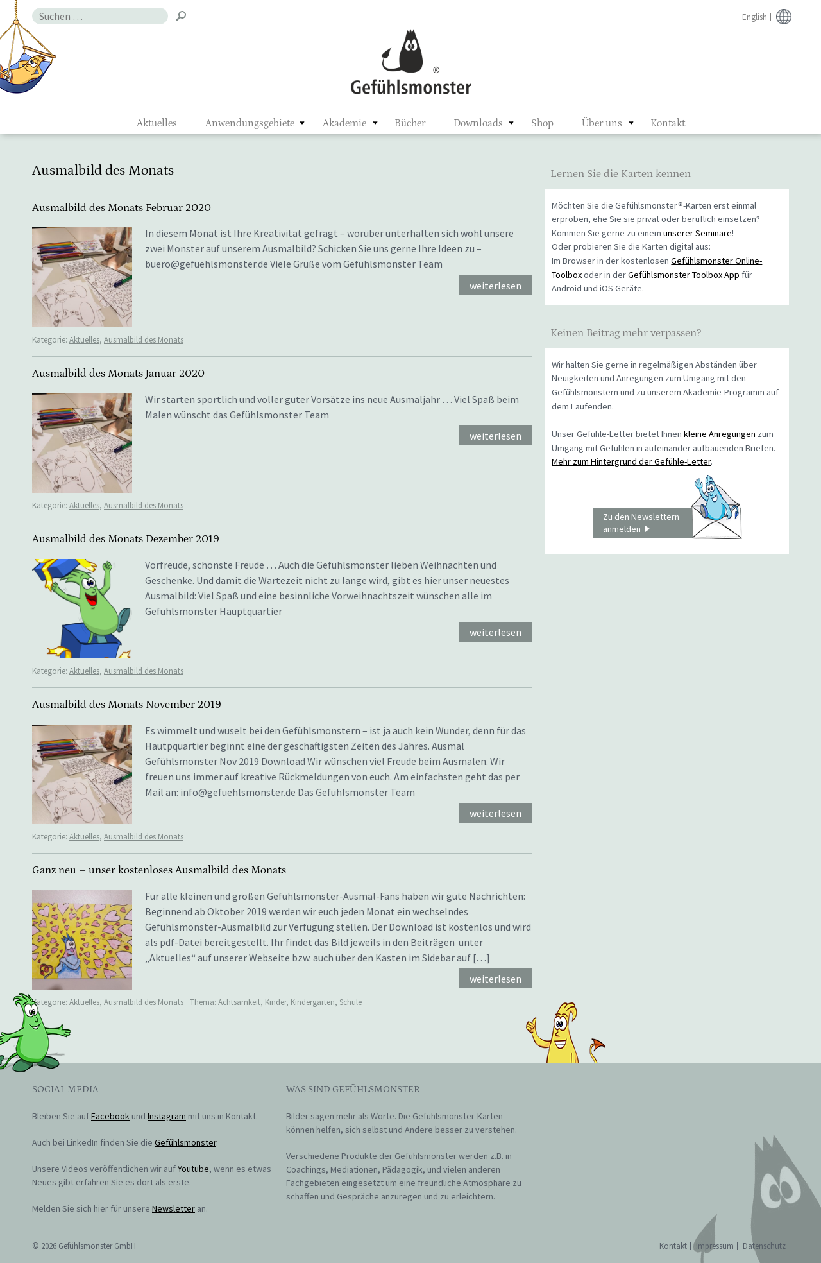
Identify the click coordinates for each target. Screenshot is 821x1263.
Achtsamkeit (239, 1002)
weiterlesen (495, 285)
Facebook (110, 1116)
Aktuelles (157, 123)
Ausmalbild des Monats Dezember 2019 (125, 539)
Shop (542, 123)
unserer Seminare (697, 233)
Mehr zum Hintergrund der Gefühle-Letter (631, 461)
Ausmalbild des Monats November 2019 (126, 704)
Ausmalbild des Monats (143, 339)
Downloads (478, 123)
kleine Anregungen (720, 434)
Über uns (602, 123)
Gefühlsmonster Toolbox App (684, 274)
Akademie (344, 123)
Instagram (167, 1116)
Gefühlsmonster (411, 61)
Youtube (193, 1168)
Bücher (409, 123)
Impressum (715, 1246)
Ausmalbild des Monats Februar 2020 (121, 208)
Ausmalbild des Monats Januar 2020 (118, 373)
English (754, 17)
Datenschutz (764, 1246)
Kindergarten (313, 1002)
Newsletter (173, 1208)
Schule (350, 1002)
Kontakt (667, 123)
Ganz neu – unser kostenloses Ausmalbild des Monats (159, 870)
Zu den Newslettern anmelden (672, 523)
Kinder (275, 1002)
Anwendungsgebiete (249, 123)
